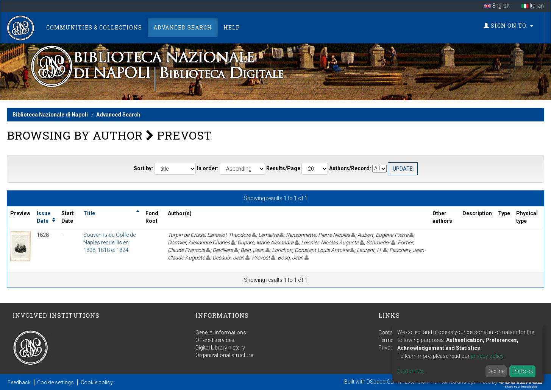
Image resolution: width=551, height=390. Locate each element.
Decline (495, 371)
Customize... (411, 371)
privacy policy (487, 356)
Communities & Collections (94, 27)
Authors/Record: (350, 168)
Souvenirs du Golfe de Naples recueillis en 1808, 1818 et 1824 (109, 242)
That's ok (522, 371)
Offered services (214, 340)
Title (89, 213)
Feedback (19, 382)
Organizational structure (224, 355)
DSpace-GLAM (384, 382)
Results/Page (283, 168)
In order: (208, 168)
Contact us (391, 332)
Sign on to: (508, 25)
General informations (220, 332)
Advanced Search (182, 27)
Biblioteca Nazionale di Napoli (50, 115)
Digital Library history (220, 348)
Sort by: (143, 168)
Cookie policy (97, 382)
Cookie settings (55, 382)
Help (231, 27)
